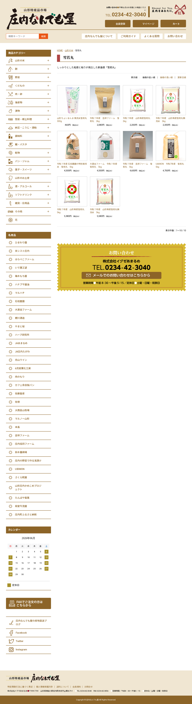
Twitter (19, 641)
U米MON (19, 469)
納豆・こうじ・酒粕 (26, 127)
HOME (60, 50)
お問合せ (88, 687)
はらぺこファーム (24, 259)
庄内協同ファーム (24, 443)
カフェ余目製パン (24, 385)
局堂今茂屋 (21, 506)
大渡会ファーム (23, 309)
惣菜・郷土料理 (23, 119)
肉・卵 (18, 94)
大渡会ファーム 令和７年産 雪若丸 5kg (104, 165)
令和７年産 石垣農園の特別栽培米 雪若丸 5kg (72, 165)
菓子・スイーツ (23, 169)
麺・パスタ (21, 144)
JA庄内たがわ (22, 351)
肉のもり (20, 376)
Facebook (21, 632)
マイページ (148, 23)
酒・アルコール (23, 186)
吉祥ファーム (22, 435)
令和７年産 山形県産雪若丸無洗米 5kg (104, 211)
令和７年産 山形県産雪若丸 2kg (137, 119)
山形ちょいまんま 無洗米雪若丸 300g (72, 119)
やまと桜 (20, 326)
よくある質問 (151, 36)
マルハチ (20, 292)
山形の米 (69, 50)
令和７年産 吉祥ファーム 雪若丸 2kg (104, 119)
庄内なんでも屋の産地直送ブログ (31, 622)
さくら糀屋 (21, 477)
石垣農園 (20, 301)
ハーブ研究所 (22, 334)
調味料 (18, 136)
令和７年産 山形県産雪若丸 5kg (71, 211)
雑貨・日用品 (22, 203)
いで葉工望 (21, 267)
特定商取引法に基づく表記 (20, 687)
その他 (18, 211)
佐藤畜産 (20, 393)
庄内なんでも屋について (99, 36)
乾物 (17, 152)
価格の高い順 (166, 77)
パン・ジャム (22, 161)
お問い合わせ (175, 36)
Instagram (21, 649)
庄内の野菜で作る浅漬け (28, 460)
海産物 (18, 102)
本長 (17, 427)
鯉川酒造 (20, 318)
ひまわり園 (21, 242)
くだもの (20, 85)
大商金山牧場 (22, 410)
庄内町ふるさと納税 (26, 514)
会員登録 (120, 23)
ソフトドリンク (23, 194)
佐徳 (17, 402)
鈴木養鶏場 (21, 452)
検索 (43, 36)
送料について (62, 687)
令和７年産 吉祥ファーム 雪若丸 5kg (137, 165)
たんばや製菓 (22, 497)
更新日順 (182, 77)
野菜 (17, 77)
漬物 (17, 110)
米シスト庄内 (22, 251)
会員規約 (76, 687)
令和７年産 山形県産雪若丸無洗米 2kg (170, 119)
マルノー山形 (22, 418)
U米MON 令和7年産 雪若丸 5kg (171, 165)
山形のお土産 (22, 178)
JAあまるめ (21, 343)
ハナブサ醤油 (22, 284)
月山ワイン (21, 360)
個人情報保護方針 (44, 687)
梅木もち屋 (21, 276)
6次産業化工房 (23, 368)
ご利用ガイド (128, 36)
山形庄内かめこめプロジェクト (28, 487)
